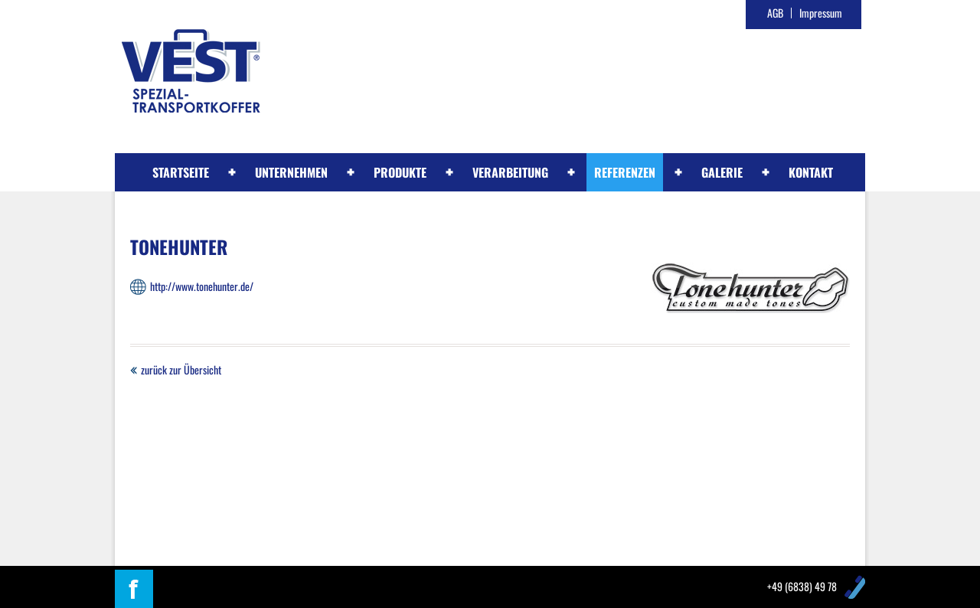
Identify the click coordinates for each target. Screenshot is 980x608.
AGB (775, 13)
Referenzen (624, 172)
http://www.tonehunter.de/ (201, 286)
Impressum (820, 13)
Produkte (400, 172)
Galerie (722, 172)
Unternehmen (291, 172)
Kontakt (811, 172)
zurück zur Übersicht (181, 369)
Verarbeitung (510, 172)
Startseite (180, 172)
